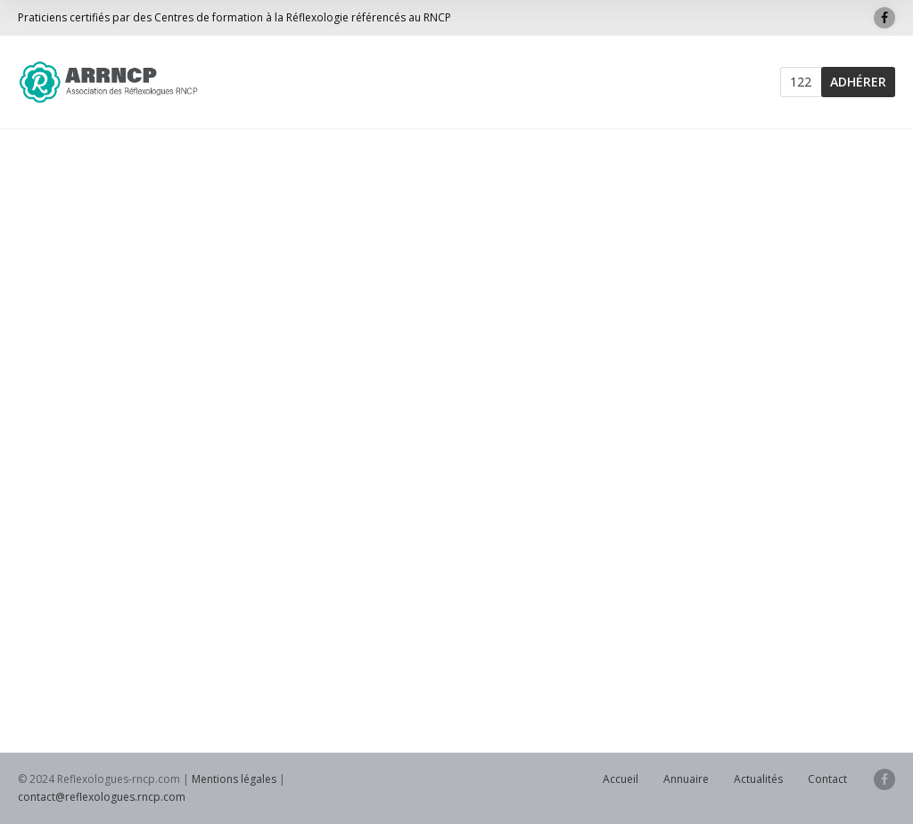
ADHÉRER (858, 81)
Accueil (620, 779)
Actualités (758, 779)
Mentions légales (234, 779)
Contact (827, 779)
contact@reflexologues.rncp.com (101, 796)
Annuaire (686, 779)
